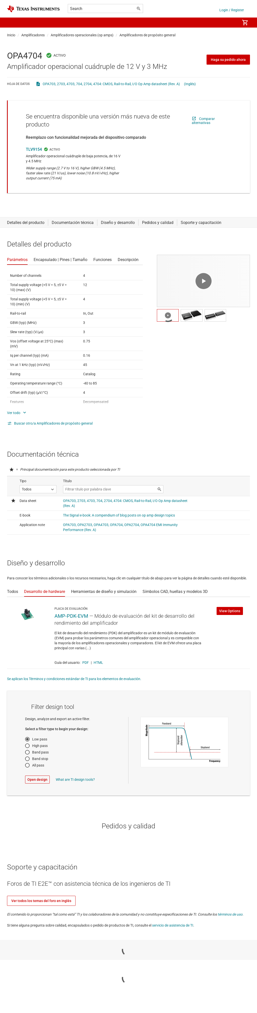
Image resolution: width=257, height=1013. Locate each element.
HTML (98, 663)
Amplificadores (33, 35)
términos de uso (230, 914)
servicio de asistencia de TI (172, 925)
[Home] (33, 9)
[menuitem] (231, 23)
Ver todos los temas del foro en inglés (41, 901)
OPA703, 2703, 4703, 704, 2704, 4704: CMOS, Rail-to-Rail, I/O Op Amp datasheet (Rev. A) (111, 84)
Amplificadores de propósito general (147, 35)
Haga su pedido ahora (228, 60)
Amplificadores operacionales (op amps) (82, 35)
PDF (85, 663)
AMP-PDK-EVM (71, 616)
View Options (229, 611)
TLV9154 (34, 149)
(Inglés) (190, 84)
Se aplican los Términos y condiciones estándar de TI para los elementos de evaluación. (74, 679)
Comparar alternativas (203, 121)
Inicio (11, 35)
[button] (12, 23)
